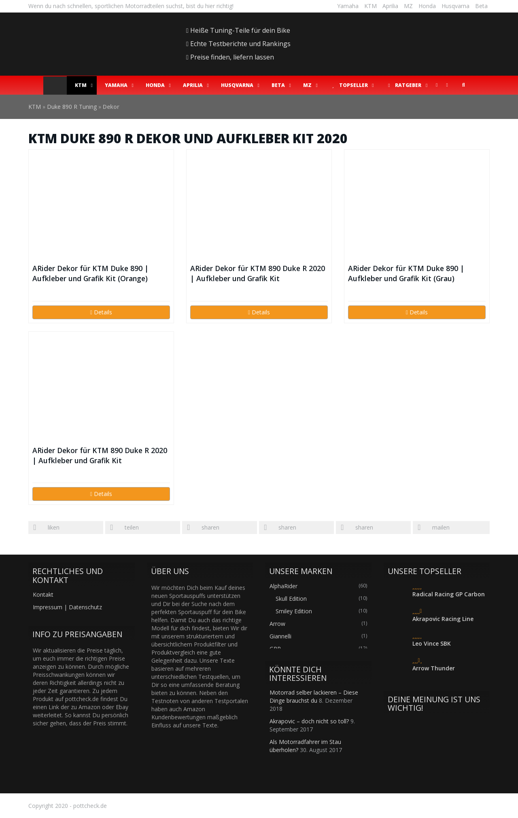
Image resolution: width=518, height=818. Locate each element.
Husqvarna (455, 6)
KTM (370, 6)
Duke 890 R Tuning (72, 106)
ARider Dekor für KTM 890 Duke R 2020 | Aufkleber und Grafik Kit (257, 273)
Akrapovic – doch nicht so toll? (309, 721)
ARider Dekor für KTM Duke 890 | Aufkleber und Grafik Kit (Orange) (90, 273)
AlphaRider (283, 586)
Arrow (277, 623)
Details (101, 312)
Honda (427, 6)
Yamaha (348, 6)
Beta (481, 6)
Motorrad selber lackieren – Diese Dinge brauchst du (314, 696)
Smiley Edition (294, 611)
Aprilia (390, 6)
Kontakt (43, 594)
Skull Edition (291, 598)
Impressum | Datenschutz (67, 607)
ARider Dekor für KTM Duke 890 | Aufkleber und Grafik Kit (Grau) (406, 273)
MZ (408, 6)
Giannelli (280, 636)
